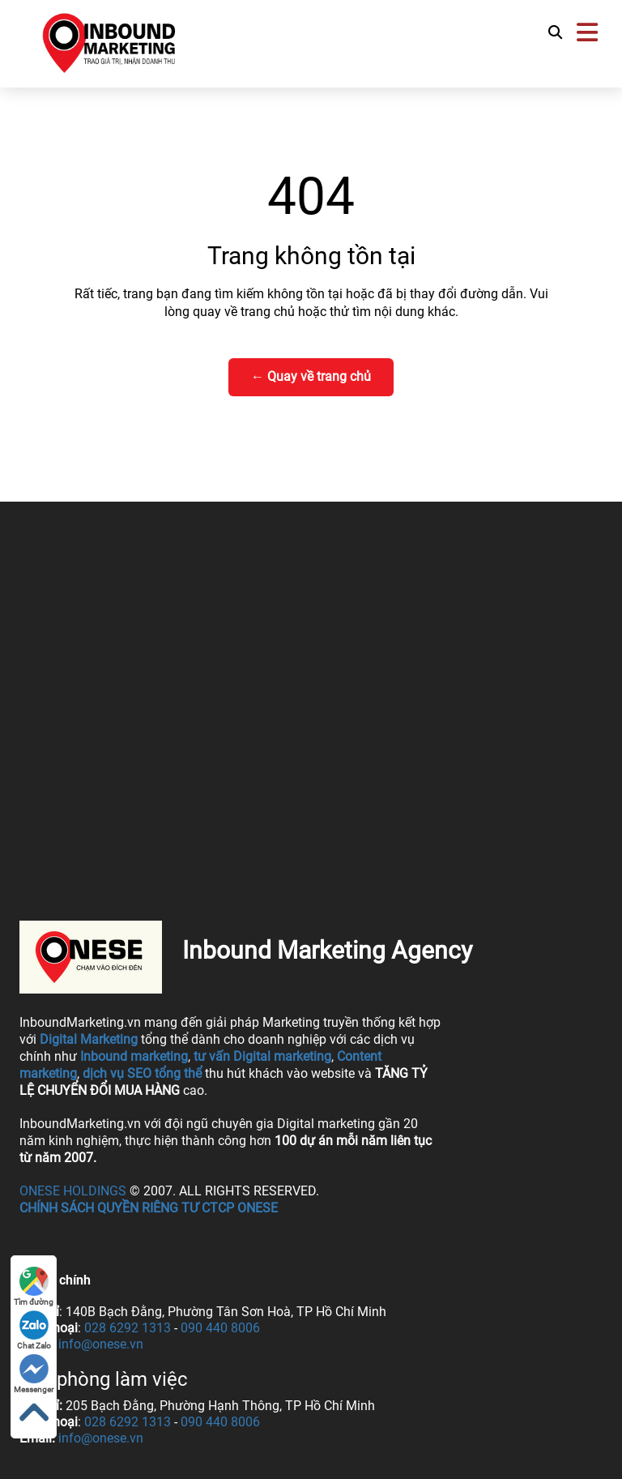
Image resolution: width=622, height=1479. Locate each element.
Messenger (33, 1374)
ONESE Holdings (72, 1191)
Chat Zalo (34, 1330)
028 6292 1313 (127, 1328)
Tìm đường (33, 1286)
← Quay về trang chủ (311, 376)
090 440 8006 (220, 1328)
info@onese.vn (100, 1344)
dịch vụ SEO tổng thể (142, 1073)
